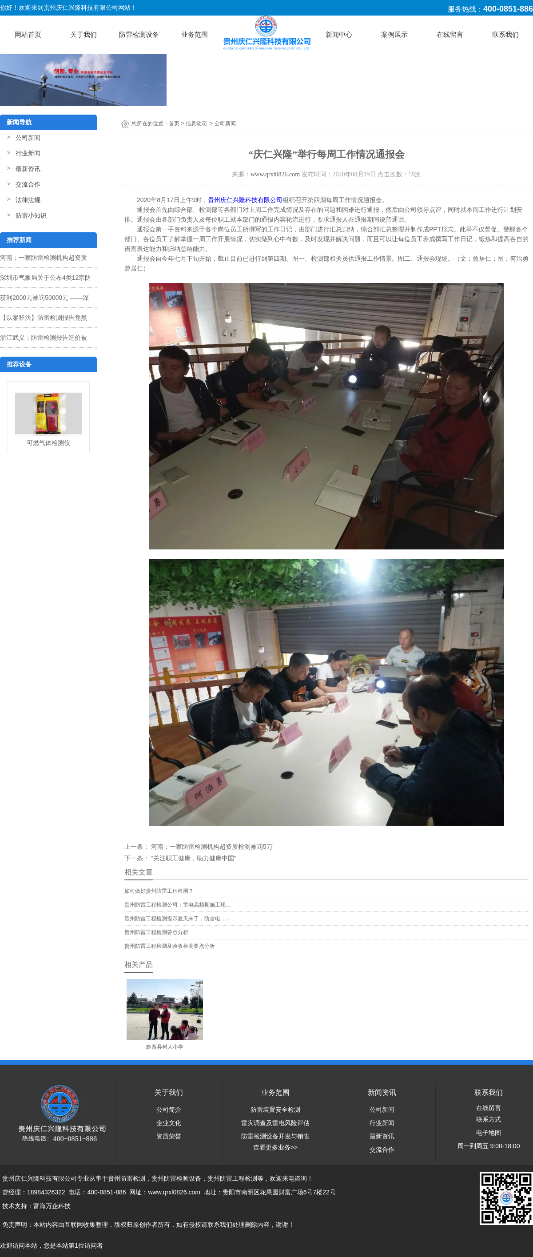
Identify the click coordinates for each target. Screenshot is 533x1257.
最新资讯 (28, 168)
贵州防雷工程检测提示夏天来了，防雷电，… (177, 918)
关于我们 (83, 34)
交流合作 (28, 184)
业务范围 (194, 34)
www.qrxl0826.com (275, 174)
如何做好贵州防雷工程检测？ (159, 891)
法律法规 (28, 199)
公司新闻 (28, 137)
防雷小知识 (31, 215)
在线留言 (450, 34)
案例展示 (394, 34)
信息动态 (196, 123)
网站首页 (28, 34)
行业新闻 (28, 153)
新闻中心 (339, 34)
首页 (174, 123)
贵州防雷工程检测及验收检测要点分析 (169, 946)
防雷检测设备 (139, 34)
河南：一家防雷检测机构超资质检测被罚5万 (211, 846)
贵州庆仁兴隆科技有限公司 (245, 199)
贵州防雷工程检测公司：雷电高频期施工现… (177, 905)
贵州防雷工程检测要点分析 (156, 932)
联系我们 (505, 34)
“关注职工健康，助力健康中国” (192, 858)
